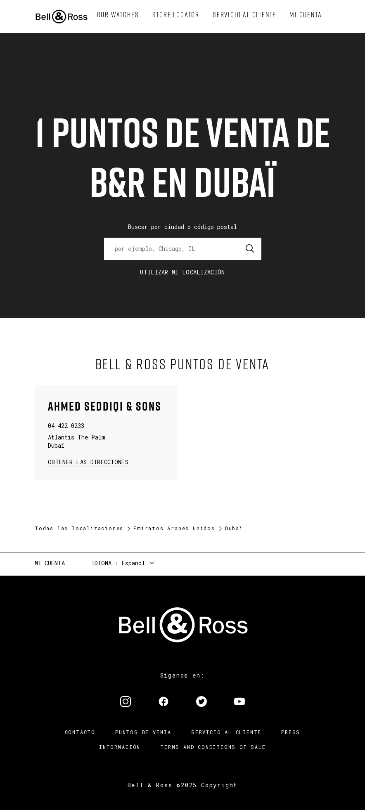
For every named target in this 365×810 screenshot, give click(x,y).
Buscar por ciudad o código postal (182, 227)
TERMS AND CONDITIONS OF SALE (212, 747)
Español (133, 563)
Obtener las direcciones (87, 461)
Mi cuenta (50, 563)
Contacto (80, 732)
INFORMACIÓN (119, 747)
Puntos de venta (143, 732)
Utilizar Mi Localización (182, 272)
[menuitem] (118, 14)
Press (290, 732)
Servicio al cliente (226, 732)
